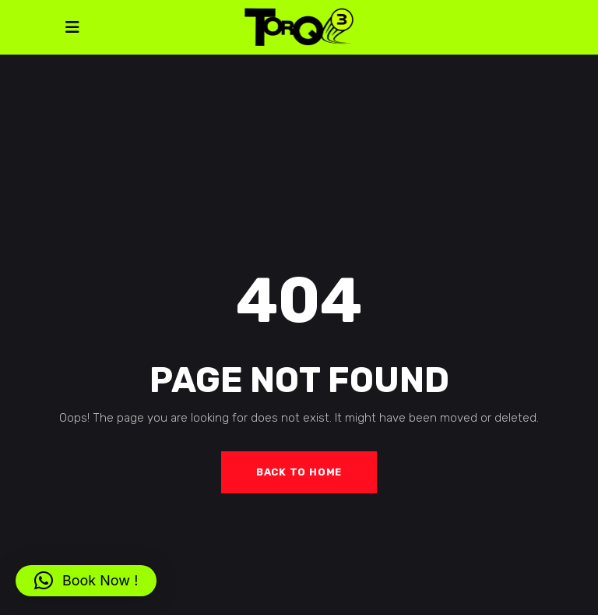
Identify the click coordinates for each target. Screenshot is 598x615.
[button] (86, 580)
